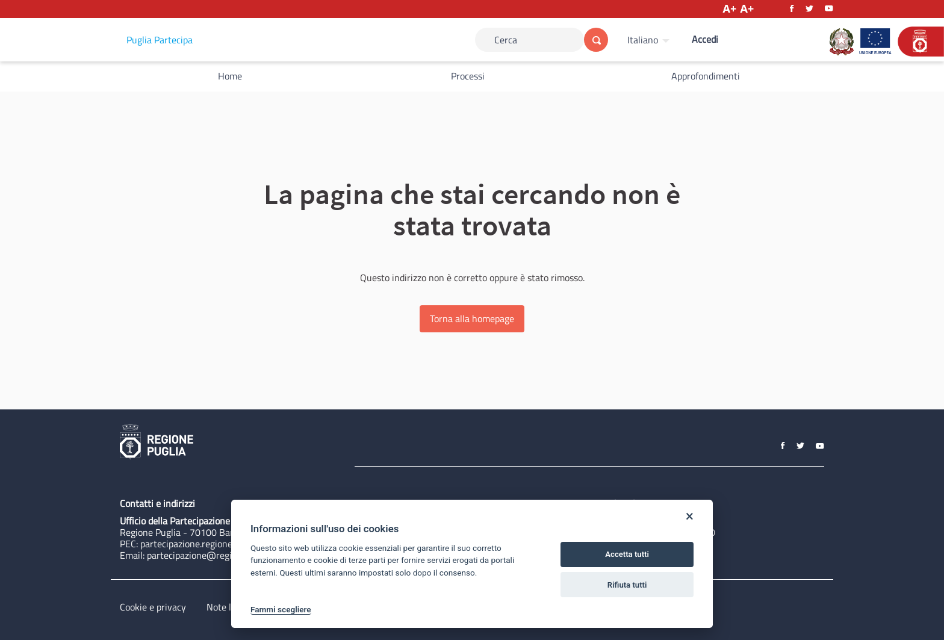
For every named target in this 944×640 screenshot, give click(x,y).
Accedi (705, 39)
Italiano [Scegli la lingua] (642, 40)
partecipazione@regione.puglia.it (214, 555)
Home (230, 76)
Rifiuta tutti (627, 584)
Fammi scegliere (280, 609)
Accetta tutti (627, 554)
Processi (468, 76)
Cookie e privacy (153, 607)
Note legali (228, 607)
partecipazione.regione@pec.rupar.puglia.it (227, 543)
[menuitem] (649, 39)
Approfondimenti (705, 76)
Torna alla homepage (472, 318)
